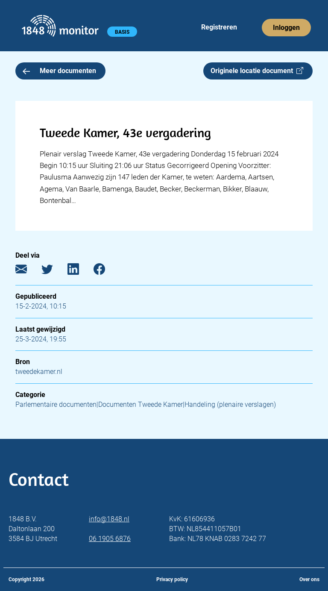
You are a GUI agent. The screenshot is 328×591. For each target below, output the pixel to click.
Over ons (309, 579)
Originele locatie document (257, 71)
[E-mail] (27, 271)
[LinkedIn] (79, 271)
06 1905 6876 (110, 539)
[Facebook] (106, 271)
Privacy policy (172, 579)
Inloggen (286, 28)
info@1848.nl (109, 519)
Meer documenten (59, 71)
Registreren (219, 27)
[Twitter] (53, 271)
